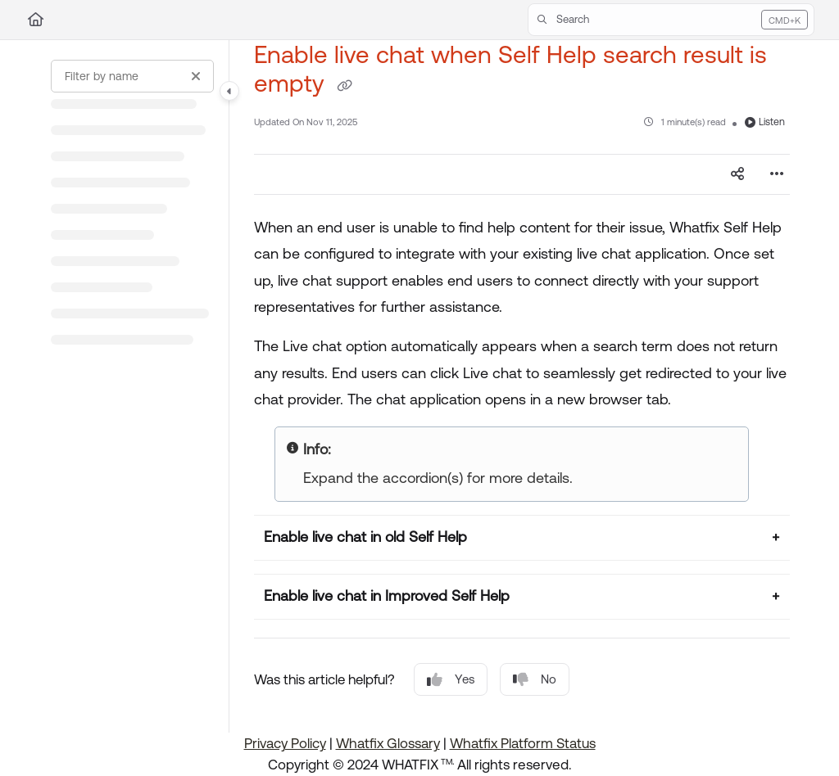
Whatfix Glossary (388, 743)
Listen (765, 122)
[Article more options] (777, 174)
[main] (521, 386)
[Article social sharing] (737, 174)
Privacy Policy (285, 743)
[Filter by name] (132, 76)
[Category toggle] (229, 91)
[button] (671, 19)
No (534, 680)
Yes (450, 680)
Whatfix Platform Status (523, 743)
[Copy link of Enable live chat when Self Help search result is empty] (344, 86)
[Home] (35, 19)
